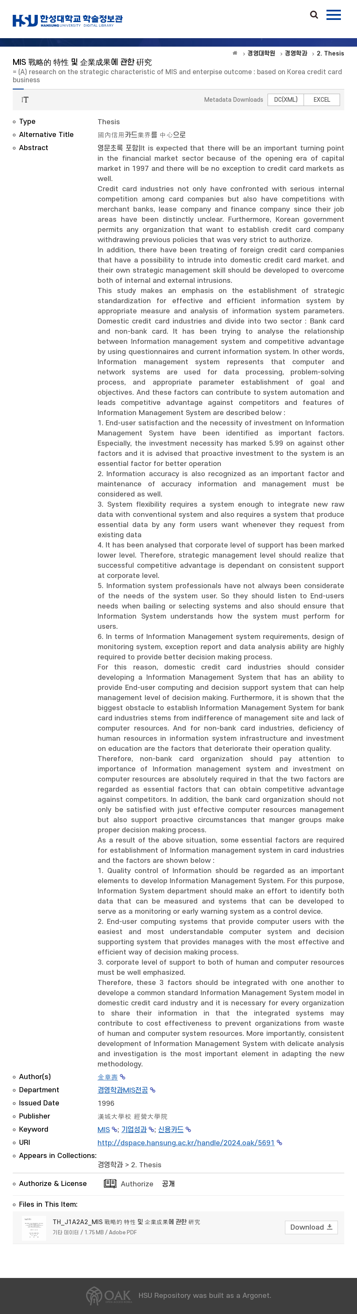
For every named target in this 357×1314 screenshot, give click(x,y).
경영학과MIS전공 (123, 1090)
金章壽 (108, 1077)
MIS (104, 1130)
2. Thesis (146, 1165)
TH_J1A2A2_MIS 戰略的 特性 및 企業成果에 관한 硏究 (126, 1222)
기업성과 (134, 1130)
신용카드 (171, 1130)
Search (314, 15)
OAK (68, 20)
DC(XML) (286, 100)
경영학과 (110, 1165)
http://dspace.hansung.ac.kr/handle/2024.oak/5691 (186, 1143)
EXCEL (322, 100)
